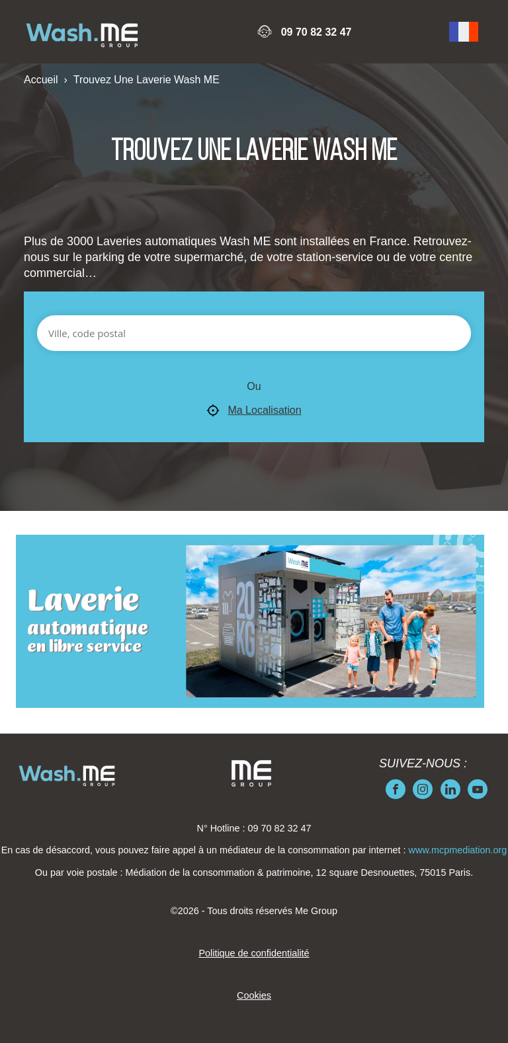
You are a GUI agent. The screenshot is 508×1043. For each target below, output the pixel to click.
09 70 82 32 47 (316, 32)
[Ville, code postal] (254, 333)
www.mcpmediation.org (458, 850)
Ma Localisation (253, 411)
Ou (254, 386)
